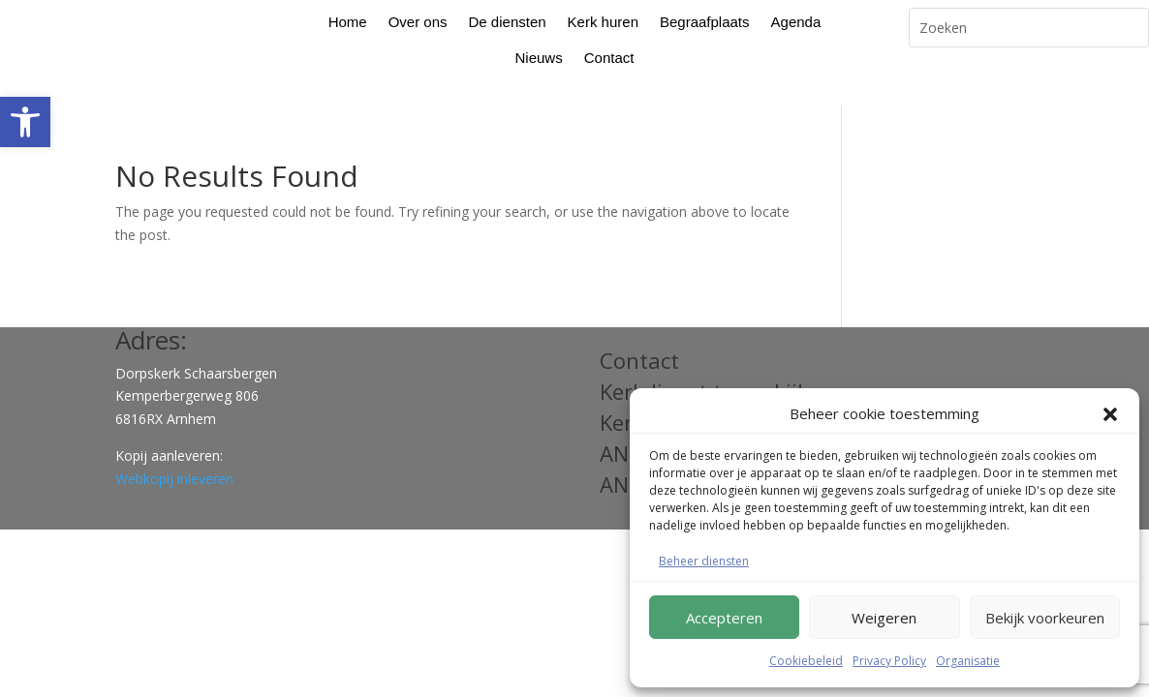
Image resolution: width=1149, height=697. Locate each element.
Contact (609, 57)
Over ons (418, 22)
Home (347, 22)
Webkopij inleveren (174, 448)
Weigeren (884, 617)
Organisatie (968, 660)
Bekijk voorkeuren (1044, 617)
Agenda (796, 22)
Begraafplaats (705, 22)
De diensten (507, 22)
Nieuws (539, 57)
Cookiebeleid (806, 660)
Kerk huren (603, 22)
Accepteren (724, 617)
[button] (25, 122)
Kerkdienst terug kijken (717, 361)
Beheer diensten (704, 561)
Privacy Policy (889, 660)
